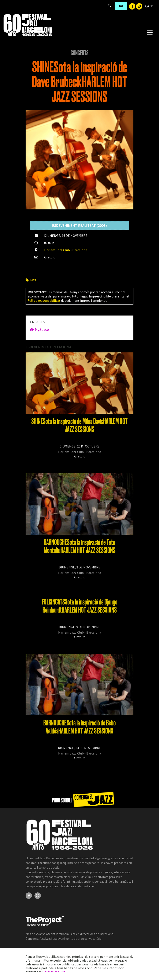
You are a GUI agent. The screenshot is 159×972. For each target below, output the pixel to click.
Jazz (31, 280)
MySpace (39, 329)
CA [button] (147, 6)
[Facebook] (132, 6)
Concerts (80, 53)
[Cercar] (98, 6)
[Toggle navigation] (149, 32)
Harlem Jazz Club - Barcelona (65, 250)
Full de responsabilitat (44, 300)
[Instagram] (139, 6)
